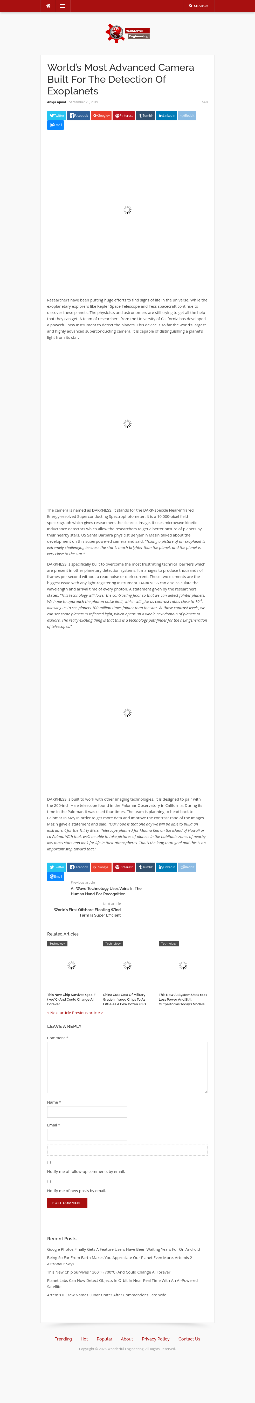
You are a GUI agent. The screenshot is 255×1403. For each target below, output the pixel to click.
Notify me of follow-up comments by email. (86, 1171)
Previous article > (87, 1012)
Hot (84, 1339)
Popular (104, 1339)
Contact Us (189, 1339)
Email (53, 1124)
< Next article (59, 1012)
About (127, 1339)
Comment (57, 1037)
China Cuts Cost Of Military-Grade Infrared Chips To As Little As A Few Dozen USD (125, 999)
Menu (61, 6)
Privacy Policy (156, 1339)
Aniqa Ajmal (56, 102)
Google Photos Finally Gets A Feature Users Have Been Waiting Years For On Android (123, 1249)
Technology (57, 943)
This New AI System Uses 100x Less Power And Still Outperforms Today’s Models (183, 999)
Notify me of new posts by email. (76, 1190)
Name (54, 1102)
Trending (63, 1339)
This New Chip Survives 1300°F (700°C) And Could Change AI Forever (71, 999)
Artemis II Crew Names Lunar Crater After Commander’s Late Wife (107, 1294)
